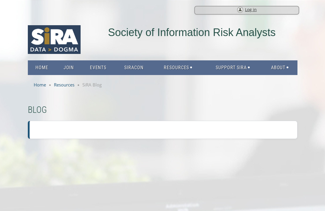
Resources (64, 85)
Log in (251, 9)
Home (40, 85)
